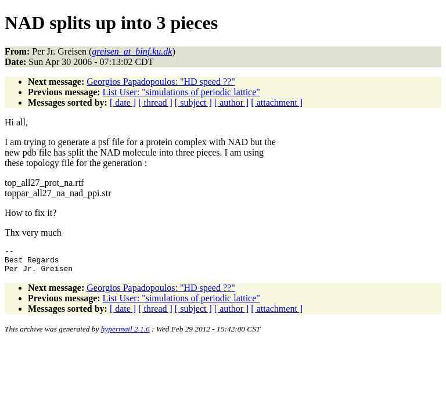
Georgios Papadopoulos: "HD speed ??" (161, 82)
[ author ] (231, 102)
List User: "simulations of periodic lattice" (181, 92)
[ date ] (123, 102)
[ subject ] (193, 102)
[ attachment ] (277, 102)
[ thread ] (155, 102)
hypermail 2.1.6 (125, 334)
